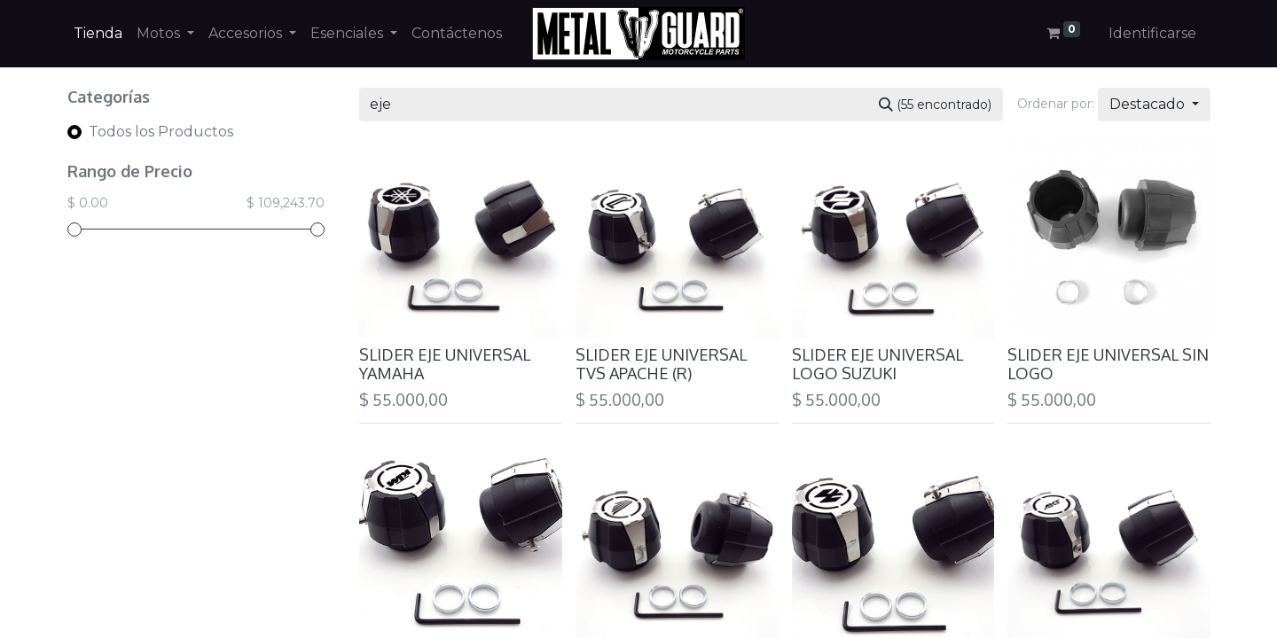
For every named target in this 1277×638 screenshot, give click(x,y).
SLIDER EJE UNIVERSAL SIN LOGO (1108, 364)
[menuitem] (98, 33)
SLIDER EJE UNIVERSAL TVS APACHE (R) (661, 364)
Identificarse (1152, 33)
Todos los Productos (161, 131)
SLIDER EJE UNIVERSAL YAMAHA (444, 364)
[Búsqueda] (935, 104)
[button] (1154, 104)
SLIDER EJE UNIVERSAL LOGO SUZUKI (877, 364)
